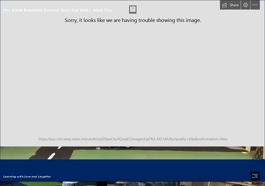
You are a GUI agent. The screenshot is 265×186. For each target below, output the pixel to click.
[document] (132, 93)
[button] (230, 5)
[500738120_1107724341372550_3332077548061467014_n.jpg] (132, 80)
